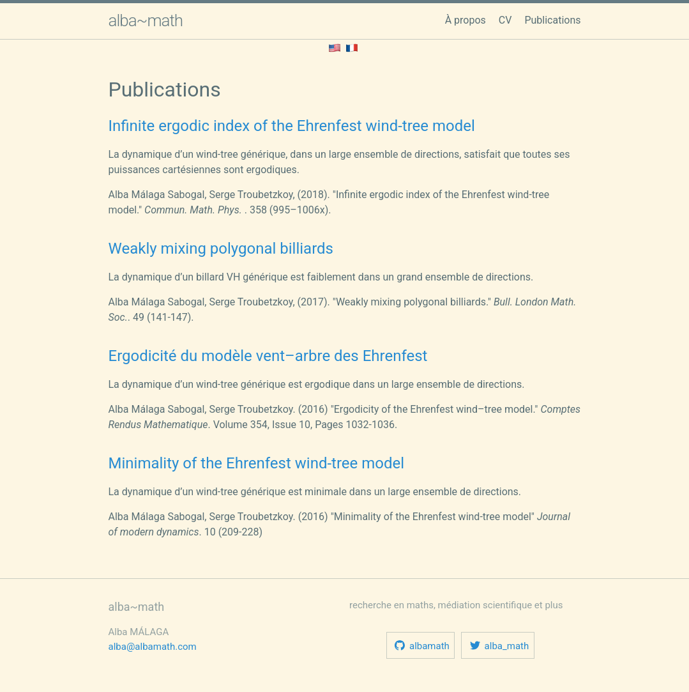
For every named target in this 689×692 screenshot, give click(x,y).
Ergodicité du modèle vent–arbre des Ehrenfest (268, 356)
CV (505, 20)
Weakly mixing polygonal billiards (221, 249)
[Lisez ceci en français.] (351, 47)
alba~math (146, 20)
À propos (465, 20)
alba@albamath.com (153, 646)
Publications (552, 20)
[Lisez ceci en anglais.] (334, 47)
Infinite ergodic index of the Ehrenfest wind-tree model (292, 126)
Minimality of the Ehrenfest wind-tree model (257, 463)
